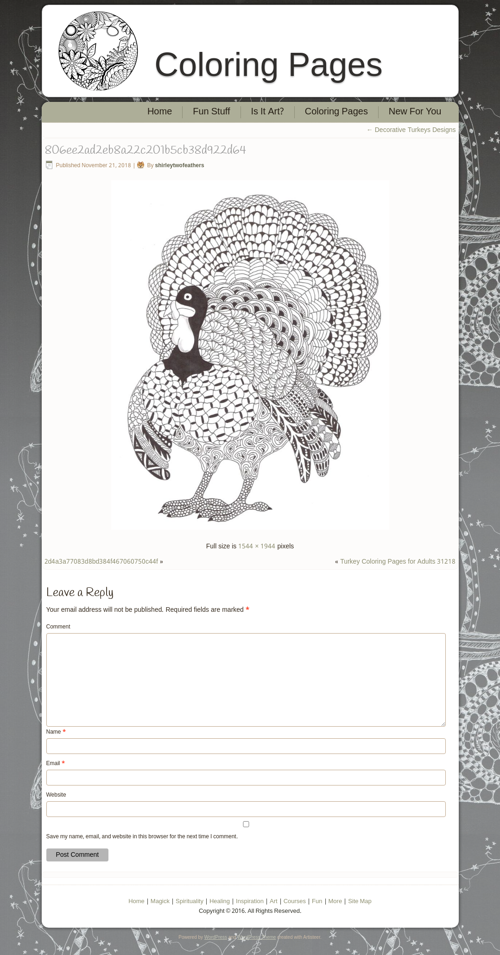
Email (55, 763)
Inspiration (250, 901)
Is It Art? (267, 112)
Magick (160, 901)
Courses (295, 901)
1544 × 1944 (256, 546)
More (335, 901)
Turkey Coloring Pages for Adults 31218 (398, 561)
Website (56, 795)
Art (274, 901)
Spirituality (189, 901)
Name (56, 732)
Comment (58, 627)
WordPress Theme (256, 937)
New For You (415, 112)
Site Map (360, 901)
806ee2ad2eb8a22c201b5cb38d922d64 (145, 150)
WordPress (215, 937)
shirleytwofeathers (179, 165)
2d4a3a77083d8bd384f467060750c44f (101, 561)
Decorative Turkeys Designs (411, 130)
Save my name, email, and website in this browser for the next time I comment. (142, 837)
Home (159, 112)
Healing (219, 901)
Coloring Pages (268, 64)
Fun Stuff (211, 112)
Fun (317, 901)
